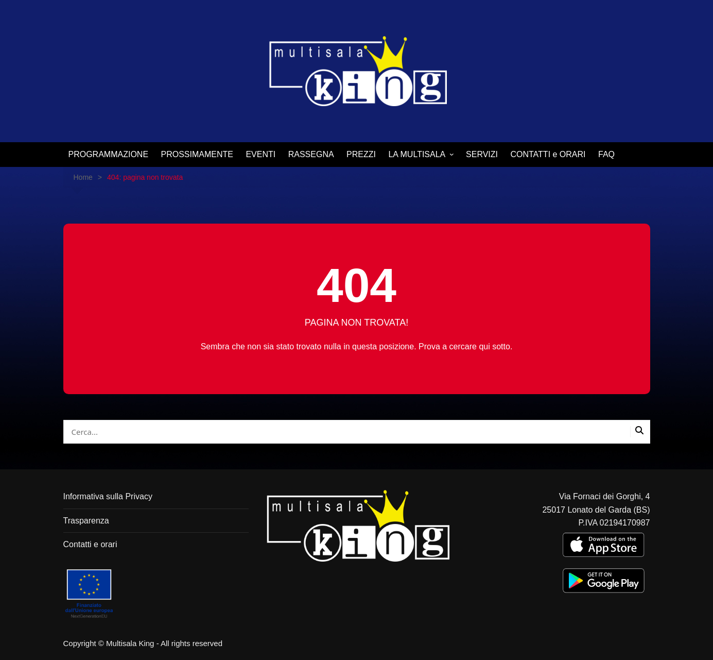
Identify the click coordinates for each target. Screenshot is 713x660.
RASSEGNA (311, 154)
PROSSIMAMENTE (197, 154)
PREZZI (361, 154)
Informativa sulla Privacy (107, 496)
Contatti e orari (90, 544)
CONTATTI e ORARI (547, 154)
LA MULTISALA (416, 154)
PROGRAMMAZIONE (108, 154)
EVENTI (260, 154)
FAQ (606, 154)
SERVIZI (482, 154)
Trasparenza (86, 520)
